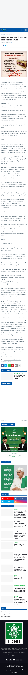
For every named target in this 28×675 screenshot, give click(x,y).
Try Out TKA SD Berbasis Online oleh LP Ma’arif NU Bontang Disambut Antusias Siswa (20, 601)
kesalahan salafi (10, 34)
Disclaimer (12, 671)
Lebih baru (4, 420)
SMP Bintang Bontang (6, 616)
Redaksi (15, 669)
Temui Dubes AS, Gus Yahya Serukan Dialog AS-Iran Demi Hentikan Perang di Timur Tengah (20, 535)
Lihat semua (24, 370)
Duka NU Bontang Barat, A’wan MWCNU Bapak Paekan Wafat (20, 569)
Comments (20, 506)
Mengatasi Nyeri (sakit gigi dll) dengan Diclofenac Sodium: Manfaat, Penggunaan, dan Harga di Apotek (20, 514)
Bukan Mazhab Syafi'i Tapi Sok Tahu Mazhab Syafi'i (20, 377)
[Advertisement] (14, 14)
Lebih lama (23, 420)
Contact (6, 671)
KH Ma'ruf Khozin (16, 360)
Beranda (3, 34)
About (10, 669)
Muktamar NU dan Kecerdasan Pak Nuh (20, 545)
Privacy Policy (20, 671)
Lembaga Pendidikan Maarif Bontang (9, 614)
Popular (7, 506)
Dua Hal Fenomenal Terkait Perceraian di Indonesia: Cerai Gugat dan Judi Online (20, 524)
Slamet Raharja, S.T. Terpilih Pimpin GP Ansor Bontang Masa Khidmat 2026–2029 (20, 589)
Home (5, 669)
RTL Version (14, 672)
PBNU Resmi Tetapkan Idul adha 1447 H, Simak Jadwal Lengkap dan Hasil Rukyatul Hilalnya (20, 557)
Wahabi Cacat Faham (6, 361)
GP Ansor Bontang (5, 611)
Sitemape (21, 669)
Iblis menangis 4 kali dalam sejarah (20, 577)
